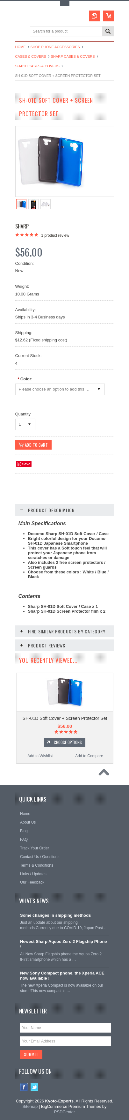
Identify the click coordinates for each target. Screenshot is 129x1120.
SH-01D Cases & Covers (37, 66)
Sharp (22, 226)
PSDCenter (64, 1112)
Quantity (23, 414)
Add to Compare (89, 756)
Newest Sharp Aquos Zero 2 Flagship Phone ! (63, 944)
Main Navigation (20, 31)
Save (26, 464)
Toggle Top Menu (64, 3)
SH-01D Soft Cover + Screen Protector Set (65, 718)
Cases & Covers (30, 56)
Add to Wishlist (40, 756)
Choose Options (68, 742)
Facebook (24, 1088)
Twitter (35, 1088)
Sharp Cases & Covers (73, 56)
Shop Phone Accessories (55, 47)
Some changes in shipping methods (55, 916)
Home (20, 47)
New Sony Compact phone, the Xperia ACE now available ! (62, 976)
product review (55, 235)
